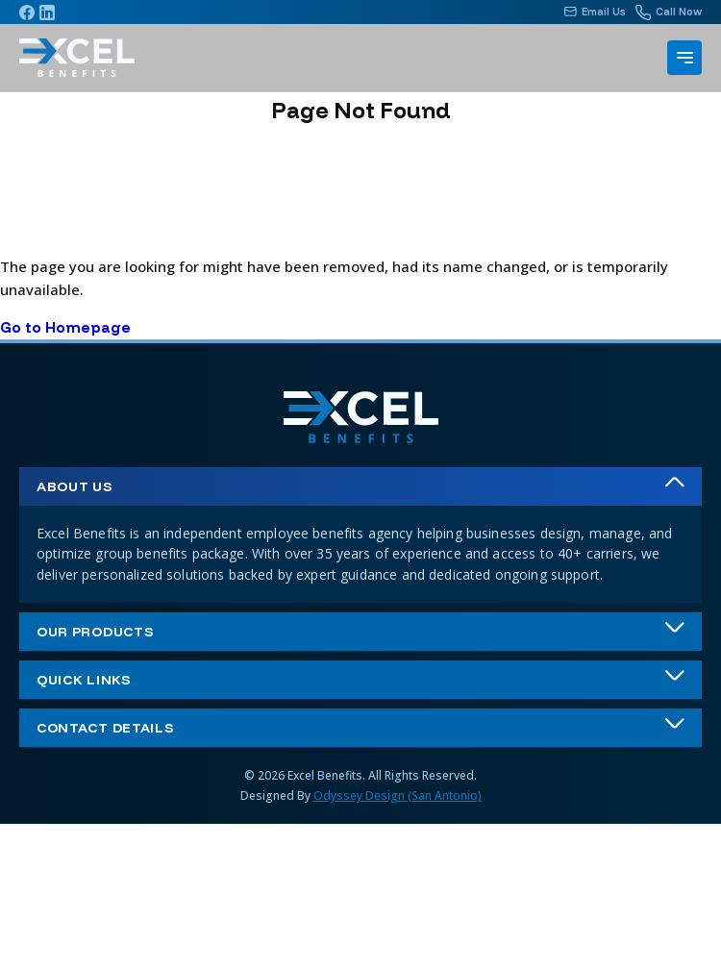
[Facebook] (27, 12)
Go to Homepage (65, 327)
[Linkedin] (47, 12)
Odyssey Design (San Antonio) (397, 795)
